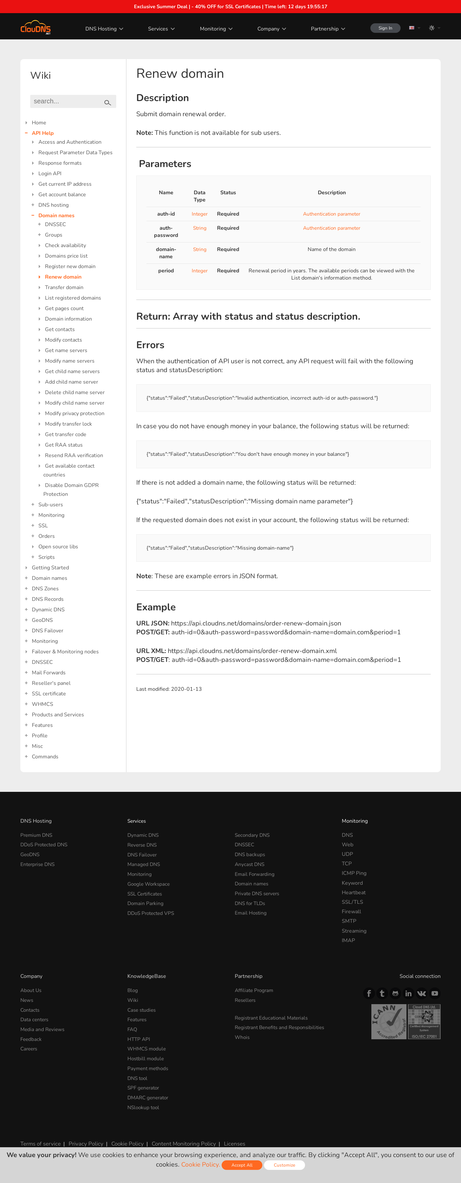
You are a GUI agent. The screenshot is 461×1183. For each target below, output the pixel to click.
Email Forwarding (255, 873)
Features (42, 725)
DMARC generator (149, 1095)
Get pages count (64, 308)
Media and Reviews (43, 1028)
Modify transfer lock (68, 424)
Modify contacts (63, 340)
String (200, 228)
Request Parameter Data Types (75, 152)
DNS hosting (53, 205)
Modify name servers (70, 361)
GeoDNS (42, 620)
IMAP (348, 940)
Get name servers (66, 350)
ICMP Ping (354, 873)
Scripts (46, 557)
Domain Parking (146, 902)
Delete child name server (75, 392)
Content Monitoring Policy (178, 1141)
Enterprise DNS (38, 863)
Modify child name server (74, 403)
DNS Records (48, 599)
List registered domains (73, 298)
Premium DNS (37, 835)
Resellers (246, 999)
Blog (133, 990)
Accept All (242, 1165)
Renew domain (63, 277)
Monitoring (209, 28)
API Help (43, 133)
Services (155, 28)
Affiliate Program (255, 990)
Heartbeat (354, 892)
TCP (347, 863)
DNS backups (250, 854)
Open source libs (58, 546)
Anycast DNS (250, 863)
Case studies (142, 1009)
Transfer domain (64, 287)
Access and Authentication (69, 142)
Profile (40, 735)
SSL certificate (49, 693)
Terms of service (39, 1141)
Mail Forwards (49, 672)
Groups (53, 235)
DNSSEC (55, 224)
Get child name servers (72, 371)
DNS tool (138, 1076)
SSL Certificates (146, 892)
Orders (46, 536)
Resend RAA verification (74, 455)
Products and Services (58, 714)
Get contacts (60, 329)
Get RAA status (64, 445)
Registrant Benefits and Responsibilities (282, 1027)
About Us (31, 990)
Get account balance (62, 194)
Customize (285, 1165)
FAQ (132, 1028)
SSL (43, 525)
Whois (243, 1036)
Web (347, 844)
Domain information (68, 319)
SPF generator (144, 1086)
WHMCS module (147, 1047)
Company (265, 28)
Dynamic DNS (48, 609)
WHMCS (42, 704)
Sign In (383, 28)
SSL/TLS (352, 902)
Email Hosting (251, 911)
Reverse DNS (143, 844)
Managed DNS (144, 863)
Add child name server (71, 382)
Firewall (351, 911)
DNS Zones (45, 588)
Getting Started (50, 567)
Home (39, 122)
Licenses (226, 1141)
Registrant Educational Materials (273, 1017)
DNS (347, 835)
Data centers (35, 1019)
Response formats (60, 163)
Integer (200, 214)
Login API (49, 173)
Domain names (56, 215)
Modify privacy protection (74, 413)
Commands (45, 756)
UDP (347, 854)
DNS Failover (47, 630)
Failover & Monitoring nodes (65, 651)
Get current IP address (65, 184)
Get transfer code (65, 434)
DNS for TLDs (251, 902)
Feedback (31, 1038)
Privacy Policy (83, 1141)
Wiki (133, 999)
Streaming (354, 931)
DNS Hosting (97, 28)
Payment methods (149, 1067)
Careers (29, 1047)
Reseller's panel (51, 683)
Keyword (352, 883)
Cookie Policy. (201, 1164)
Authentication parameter (331, 214)
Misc (37, 746)
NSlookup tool (144, 1105)
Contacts (30, 1009)
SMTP (349, 921)
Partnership (321, 28)
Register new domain (70, 266)
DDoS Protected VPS (152, 911)
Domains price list (66, 256)
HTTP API (139, 1038)
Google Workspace (150, 883)
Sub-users (50, 504)
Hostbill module (146, 1057)
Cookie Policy (123, 1141)
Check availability (65, 245)
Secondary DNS (253, 835)
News (27, 999)
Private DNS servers (259, 892)
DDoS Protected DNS (46, 844)
